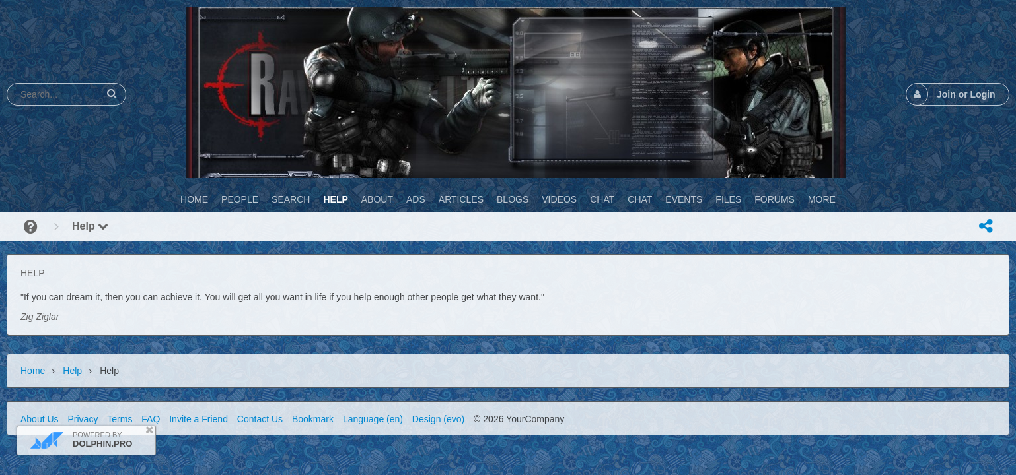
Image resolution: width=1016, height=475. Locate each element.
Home (32, 370)
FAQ (150, 419)
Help (90, 226)
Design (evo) (438, 419)
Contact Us (260, 419)
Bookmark (313, 419)
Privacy (82, 419)
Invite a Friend (198, 419)
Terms (119, 419)
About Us (39, 419)
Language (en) (373, 419)
